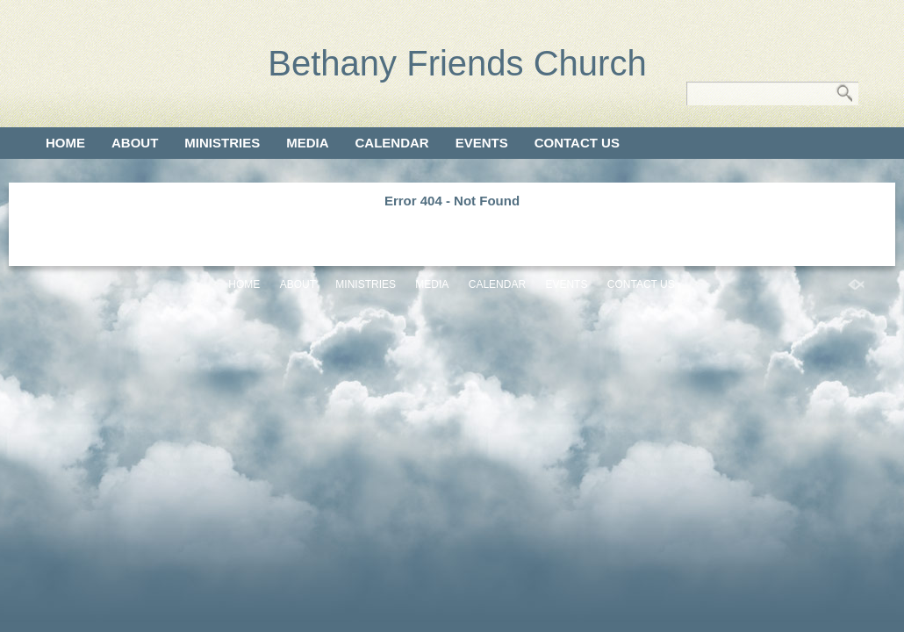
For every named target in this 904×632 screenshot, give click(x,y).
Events (482, 142)
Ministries (222, 142)
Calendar (392, 142)
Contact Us (577, 142)
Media (307, 142)
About (134, 142)
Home (65, 142)
